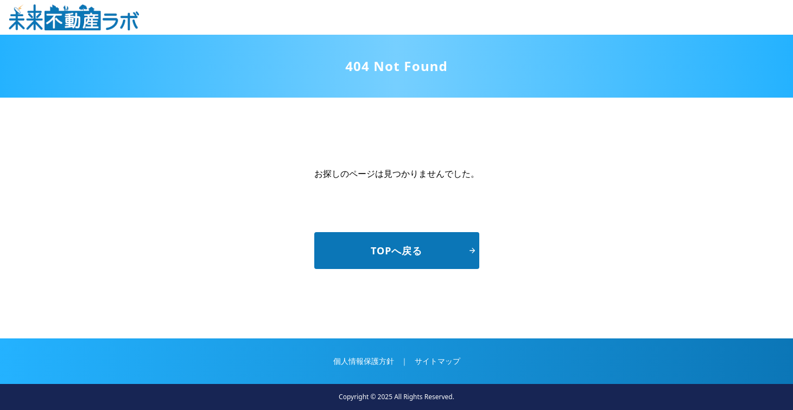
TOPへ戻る (422, 250)
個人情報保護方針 (363, 361)
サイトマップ (437, 361)
